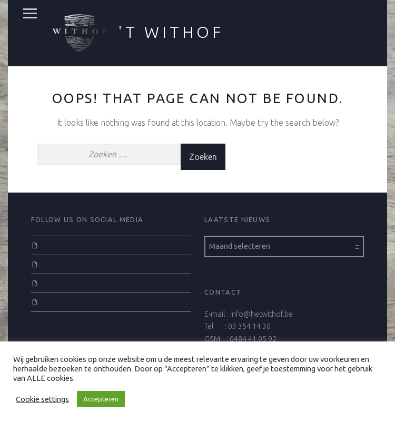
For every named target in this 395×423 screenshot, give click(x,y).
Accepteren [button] (100, 398)
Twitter (52, 263)
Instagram (58, 282)
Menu (30, 13)
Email (50, 301)
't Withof (171, 32)
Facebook (57, 244)
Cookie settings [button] (42, 399)
